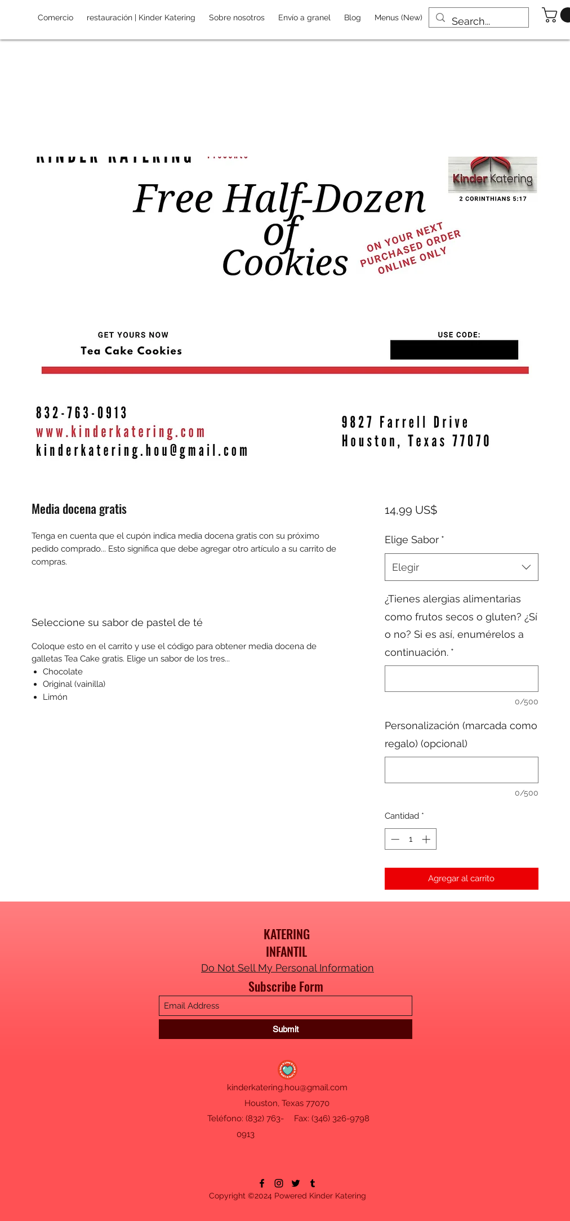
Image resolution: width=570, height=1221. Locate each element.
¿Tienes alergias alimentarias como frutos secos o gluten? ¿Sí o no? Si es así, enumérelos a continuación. (461, 625)
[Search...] (478, 21)
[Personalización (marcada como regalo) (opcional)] (461, 770)
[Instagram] (278, 1183)
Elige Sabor (414, 539)
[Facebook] (262, 1183)
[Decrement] (394, 839)
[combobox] (461, 567)
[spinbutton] (410, 839)
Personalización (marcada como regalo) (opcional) (461, 734)
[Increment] (427, 839)
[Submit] (285, 1029)
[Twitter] (295, 1183)
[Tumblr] (312, 1183)
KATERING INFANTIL (287, 942)
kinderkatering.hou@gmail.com (287, 1087)
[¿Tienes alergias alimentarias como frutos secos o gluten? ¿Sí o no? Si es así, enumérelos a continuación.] (461, 679)
